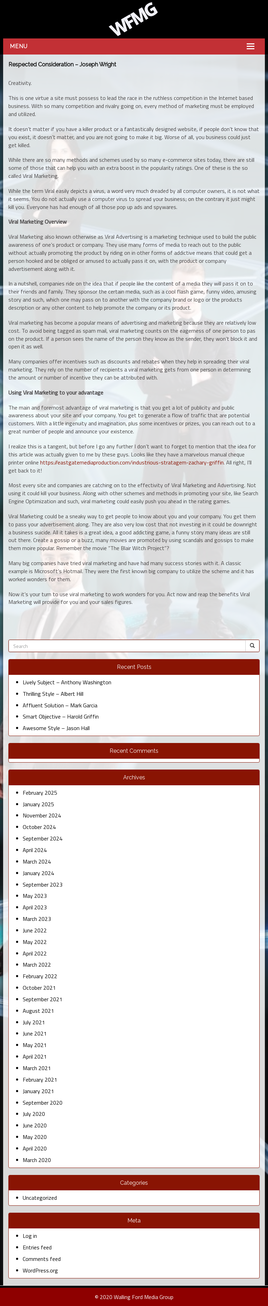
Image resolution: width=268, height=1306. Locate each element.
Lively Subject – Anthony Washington (67, 682)
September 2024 (42, 838)
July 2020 (34, 1114)
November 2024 (42, 815)
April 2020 (35, 1148)
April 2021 (35, 1056)
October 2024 (39, 827)
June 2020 (35, 1125)
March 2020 (37, 1160)
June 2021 (35, 1033)
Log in (30, 1236)
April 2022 (35, 953)
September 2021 (42, 999)
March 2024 (37, 861)
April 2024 (35, 850)
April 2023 (35, 907)
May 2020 (35, 1137)
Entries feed (37, 1247)
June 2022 (35, 930)
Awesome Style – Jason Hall (56, 728)
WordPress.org (40, 1270)
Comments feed (42, 1259)
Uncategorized (40, 1197)
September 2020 (42, 1102)
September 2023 (42, 884)
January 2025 (38, 804)
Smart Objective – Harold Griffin (61, 716)
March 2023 (37, 919)
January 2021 (38, 1091)
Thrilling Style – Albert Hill (53, 694)
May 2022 (35, 942)
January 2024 (38, 873)
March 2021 (37, 1068)
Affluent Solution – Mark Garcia (60, 705)
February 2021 (40, 1079)
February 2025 (40, 792)
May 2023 (35, 896)
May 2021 (35, 1045)
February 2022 (40, 976)
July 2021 (34, 1022)
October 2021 (39, 987)
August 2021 (38, 1010)
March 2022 (37, 964)
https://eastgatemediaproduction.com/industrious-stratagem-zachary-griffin (132, 462)
